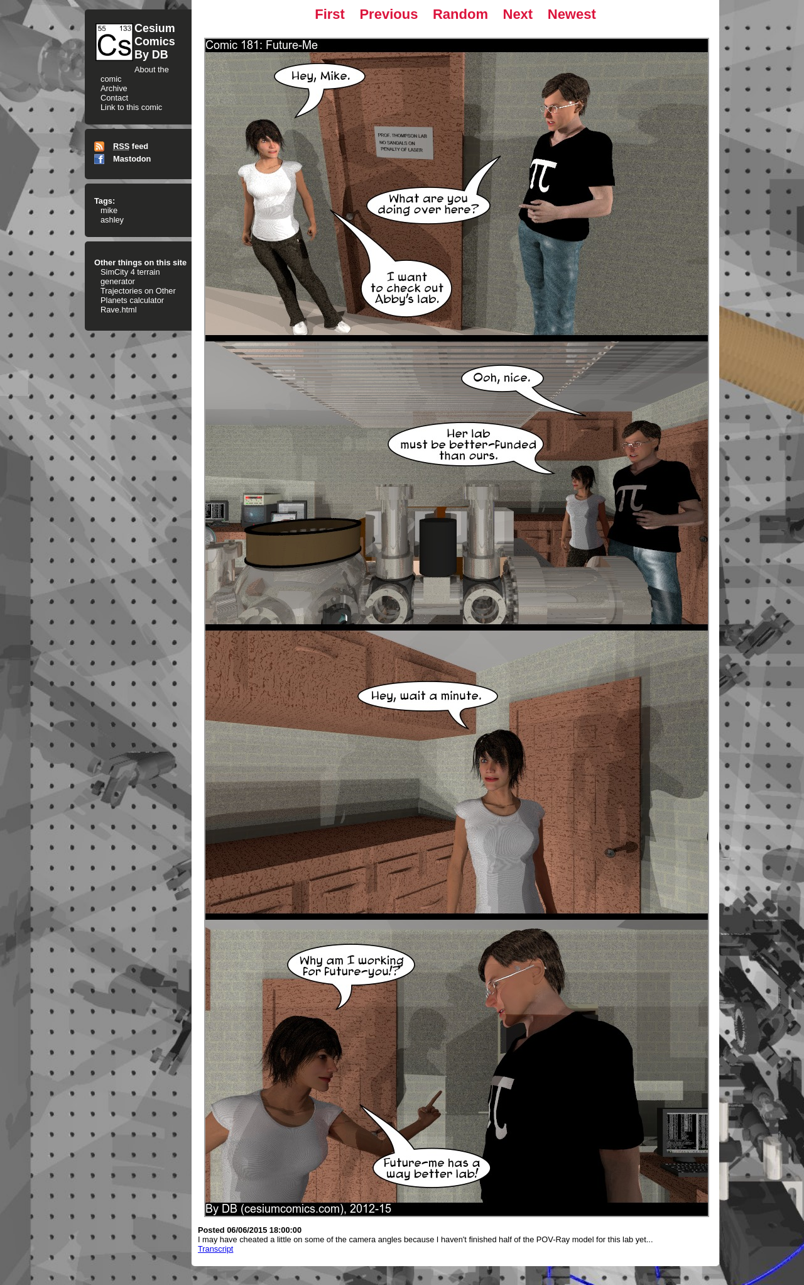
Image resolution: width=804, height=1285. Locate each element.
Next (518, 14)
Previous (388, 14)
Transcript (215, 1249)
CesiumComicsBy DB (154, 41)
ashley (112, 219)
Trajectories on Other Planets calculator (138, 295)
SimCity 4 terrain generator (130, 276)
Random (460, 14)
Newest (572, 14)
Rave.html (118, 309)
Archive (114, 88)
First (330, 14)
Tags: (104, 201)
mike (108, 210)
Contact (114, 97)
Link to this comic (131, 107)
